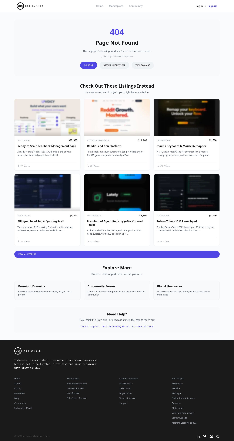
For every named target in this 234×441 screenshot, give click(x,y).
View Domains (143, 65)
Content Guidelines (128, 378)
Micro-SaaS (23, 140)
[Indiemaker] (81, 351)
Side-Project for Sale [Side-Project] (76, 398)
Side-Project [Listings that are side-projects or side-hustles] (178, 378)
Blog (16, 398)
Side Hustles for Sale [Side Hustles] (77, 383)
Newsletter (19, 393)
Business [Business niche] (176, 403)
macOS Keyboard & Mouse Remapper (181, 146)
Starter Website (179, 417)
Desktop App (163, 140)
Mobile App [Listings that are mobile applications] (177, 408)
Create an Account (142, 326)
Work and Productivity (183, 413)
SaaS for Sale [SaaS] (73, 393)
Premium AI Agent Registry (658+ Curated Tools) (115, 223)
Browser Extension (98, 140)
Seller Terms (125, 388)
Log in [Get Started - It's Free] (199, 6)
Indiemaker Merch (23, 408)
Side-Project (94, 215)
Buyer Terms (125, 393)
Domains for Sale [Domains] (75, 388)
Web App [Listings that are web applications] (176, 393)
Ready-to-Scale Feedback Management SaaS (46, 146)
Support (123, 403)
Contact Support (90, 326)
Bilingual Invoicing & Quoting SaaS (40, 221)
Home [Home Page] (17, 378)
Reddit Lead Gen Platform (104, 146)
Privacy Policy (126, 383)
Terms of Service (127, 398)
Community (136, 6)
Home (99, 6)
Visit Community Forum (115, 326)
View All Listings (27, 254)
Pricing (17, 388)
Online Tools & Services (183, 398)
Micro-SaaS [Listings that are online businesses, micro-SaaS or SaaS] (177, 383)
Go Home (88, 65)
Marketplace (116, 6)
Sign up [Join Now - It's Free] (212, 6)
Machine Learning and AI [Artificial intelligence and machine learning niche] (184, 422)
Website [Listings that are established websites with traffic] (176, 388)
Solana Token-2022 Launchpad (177, 221)
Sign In (17, 383)
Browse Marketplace (114, 65)
